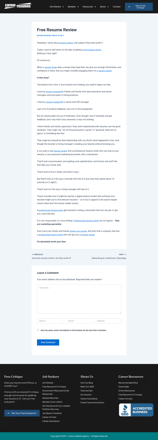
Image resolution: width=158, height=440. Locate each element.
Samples (73, 6)
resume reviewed (54, 91)
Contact (116, 6)
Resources (89, 6)
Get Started (57, 6)
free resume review (93, 50)
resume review (60, 151)
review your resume (79, 231)
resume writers (66, 43)
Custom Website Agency (78, 436)
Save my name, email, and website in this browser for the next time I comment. (74, 330)
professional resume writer (51, 210)
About (104, 6)
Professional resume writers (87, 220)
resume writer (51, 67)
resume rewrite (109, 70)
